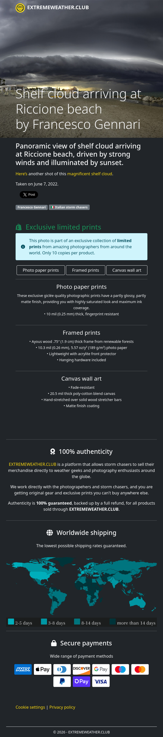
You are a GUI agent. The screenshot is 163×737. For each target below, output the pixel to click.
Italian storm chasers (69, 207)
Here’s (21, 174)
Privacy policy (62, 707)
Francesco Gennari (32, 207)
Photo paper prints (41, 270)
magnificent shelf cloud (89, 174)
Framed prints (85, 270)
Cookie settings (30, 707)
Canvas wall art (126, 270)
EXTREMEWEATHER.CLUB (52, 8)
